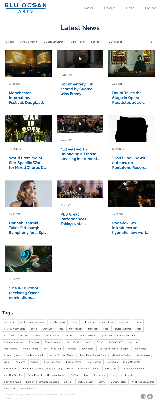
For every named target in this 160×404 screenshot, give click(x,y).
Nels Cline (133, 342)
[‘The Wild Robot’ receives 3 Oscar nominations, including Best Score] (28, 259)
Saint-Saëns (10, 368)
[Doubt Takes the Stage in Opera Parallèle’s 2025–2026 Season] (131, 63)
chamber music (57, 322)
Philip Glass (110, 368)
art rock (68, 381)
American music (53, 342)
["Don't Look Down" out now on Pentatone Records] (131, 128)
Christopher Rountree (133, 368)
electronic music (12, 381)
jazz (61, 328)
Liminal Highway (12, 355)
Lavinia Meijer (127, 375)
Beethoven (112, 361)
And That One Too (13, 375)
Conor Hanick (78, 41)
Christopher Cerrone (54, 41)
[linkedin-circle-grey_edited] (143, 396)
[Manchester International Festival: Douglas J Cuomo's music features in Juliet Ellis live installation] (28, 63)
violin (88, 342)
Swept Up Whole (131, 361)
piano (139, 322)
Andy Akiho (48, 328)
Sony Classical (94, 361)
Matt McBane (53, 335)
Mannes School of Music (61, 355)
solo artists (88, 322)
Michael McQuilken (121, 355)
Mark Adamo (10, 348)
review (74, 322)
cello (105, 328)
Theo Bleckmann (52, 361)
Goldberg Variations (30, 335)
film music (34, 342)
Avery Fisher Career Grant (93, 355)
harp (139, 328)
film (112, 375)
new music (9, 322)
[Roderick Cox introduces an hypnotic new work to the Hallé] (131, 193)
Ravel (70, 368)
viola (6, 361)
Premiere (71, 348)
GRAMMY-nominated (14, 328)
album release (106, 322)
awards (69, 335)
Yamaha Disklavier (87, 335)
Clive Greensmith (28, 41)
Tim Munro (19, 361)
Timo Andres (139, 348)
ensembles (9, 388)
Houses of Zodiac (56, 375)
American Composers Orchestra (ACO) (42, 368)
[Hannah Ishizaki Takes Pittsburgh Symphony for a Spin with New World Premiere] (28, 193)
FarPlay (74, 375)
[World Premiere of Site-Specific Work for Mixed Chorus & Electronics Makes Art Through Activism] (28, 128)
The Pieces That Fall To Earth (113, 348)
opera (34, 328)
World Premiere (30, 348)
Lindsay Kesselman (14, 342)
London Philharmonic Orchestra (42, 381)
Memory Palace (119, 381)
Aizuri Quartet (74, 342)
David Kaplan (116, 41)
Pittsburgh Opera (126, 335)
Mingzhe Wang (144, 355)
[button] (85, 8)
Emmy (102, 381)
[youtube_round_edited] (150, 396)
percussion (124, 322)
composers (87, 348)
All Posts (9, 41)
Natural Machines (122, 328)
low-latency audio (35, 355)
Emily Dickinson (85, 381)
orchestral (93, 328)
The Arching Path (53, 348)
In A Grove (9, 335)
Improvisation (75, 328)
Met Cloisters (27, 388)
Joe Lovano (99, 375)
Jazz (86, 375)
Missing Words (73, 361)
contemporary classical (32, 322)
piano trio (107, 335)
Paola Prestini (35, 375)
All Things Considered (143, 381)
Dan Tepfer (96, 41)
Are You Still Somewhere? (109, 342)
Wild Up (34, 361)
